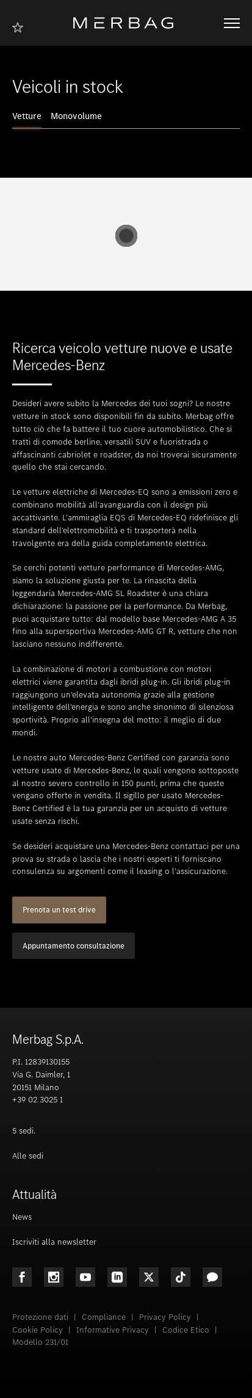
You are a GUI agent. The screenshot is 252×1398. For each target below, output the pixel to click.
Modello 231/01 (40, 1342)
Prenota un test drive (59, 910)
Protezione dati (40, 1317)
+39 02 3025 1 (37, 1099)
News (22, 1217)
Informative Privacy (112, 1330)
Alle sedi (27, 1156)
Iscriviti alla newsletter (54, 1242)
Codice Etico (185, 1330)
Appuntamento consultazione (73, 946)
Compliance (104, 1317)
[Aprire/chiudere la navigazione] (232, 23)
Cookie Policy (37, 1330)
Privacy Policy (165, 1317)
